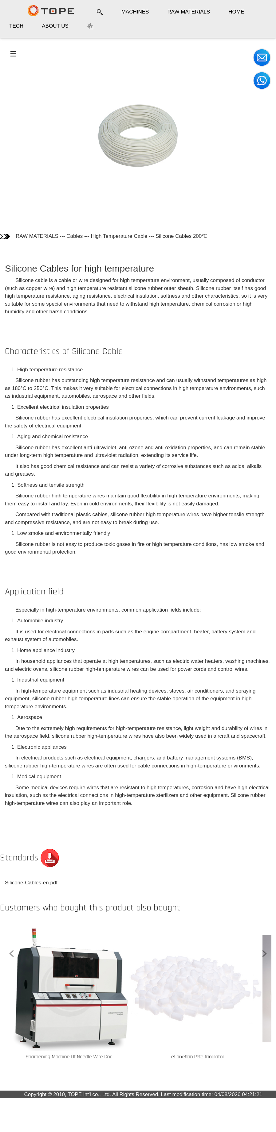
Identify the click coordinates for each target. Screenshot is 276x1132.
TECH (16, 26)
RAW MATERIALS (188, 12)
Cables (74, 236)
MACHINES (135, 12)
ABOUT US (55, 26)
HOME (236, 12)
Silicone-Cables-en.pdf (31, 883)
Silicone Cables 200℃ (181, 236)
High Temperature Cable (119, 236)
